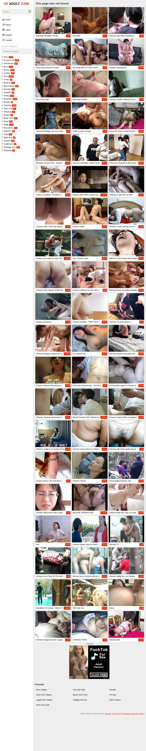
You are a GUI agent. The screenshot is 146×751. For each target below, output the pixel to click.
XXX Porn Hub (42, 705)
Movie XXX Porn (80, 695)
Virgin (7, 125)
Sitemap (108, 714)
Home (6, 19)
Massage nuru (10, 147)
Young (7, 96)
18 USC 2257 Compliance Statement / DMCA (128, 714)
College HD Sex (80, 700)
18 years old (10, 60)
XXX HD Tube (79, 689)
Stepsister (9, 99)
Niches (6, 24)
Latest (6, 29)
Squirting (8, 105)
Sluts (7, 57)
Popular (7, 34)
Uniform (8, 73)
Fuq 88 (112, 689)
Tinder (6, 79)
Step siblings (10, 86)
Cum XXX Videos (44, 695)
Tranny (8, 70)
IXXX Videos (115, 700)
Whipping (8, 150)
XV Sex (112, 695)
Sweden (7, 102)
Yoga (6, 134)
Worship (8, 89)
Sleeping (8, 112)
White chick (9, 118)
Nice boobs (9, 128)
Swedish (7, 92)
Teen (7, 76)
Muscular (8, 131)
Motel (7, 121)
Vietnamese (9, 63)
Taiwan (7, 115)
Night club (8, 137)
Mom (7, 67)
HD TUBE (16, 3)
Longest (7, 39)
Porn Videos (41, 689)
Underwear (8, 144)
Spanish (8, 141)
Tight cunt (8, 108)
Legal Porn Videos (44, 700)
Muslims (8, 83)
